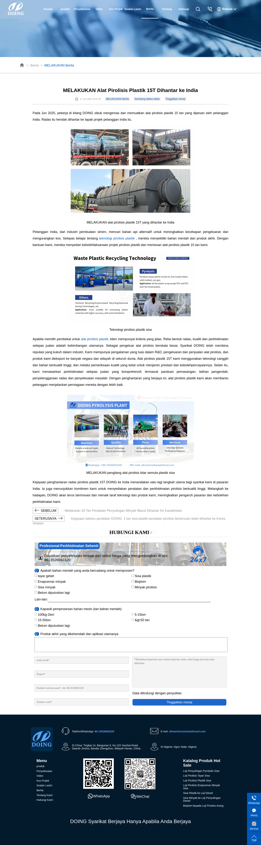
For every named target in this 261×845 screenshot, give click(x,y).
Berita (34, 65)
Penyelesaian (82, 9)
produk (65, 9)
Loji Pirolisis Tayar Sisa (196, 775)
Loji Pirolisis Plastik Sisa (197, 780)
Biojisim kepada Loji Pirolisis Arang (203, 805)
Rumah (48, 9)
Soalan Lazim (133, 9)
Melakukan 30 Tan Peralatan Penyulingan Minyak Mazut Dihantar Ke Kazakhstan (107, 510)
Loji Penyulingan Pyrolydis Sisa (201, 770)
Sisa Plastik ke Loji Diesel (198, 793)
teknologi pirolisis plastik (117, 238)
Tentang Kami (167, 13)
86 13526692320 (104, 731)
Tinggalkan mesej (175, 98)
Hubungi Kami (183, 13)
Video (99, 9)
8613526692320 (57, 560)
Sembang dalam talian (147, 98)
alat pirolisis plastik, (95, 339)
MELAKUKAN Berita (59, 65)
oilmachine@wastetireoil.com (187, 731)
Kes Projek (116, 9)
